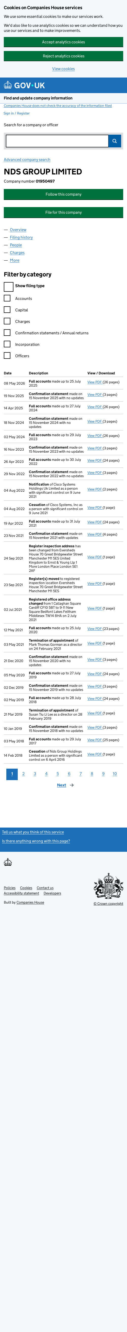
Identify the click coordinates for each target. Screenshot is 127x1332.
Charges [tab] (17, 252)
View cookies (63, 68)
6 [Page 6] (69, 773)
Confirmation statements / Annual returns (46, 334)
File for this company (63, 212)
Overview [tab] (18, 229)
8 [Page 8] (92, 773)
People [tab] (16, 245)
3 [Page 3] (35, 773)
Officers (16, 356)
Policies (9, 887)
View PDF (95, 382)
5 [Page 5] (58, 773)
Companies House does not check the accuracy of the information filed (58, 105)
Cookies (26, 887)
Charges (17, 322)
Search (114, 141)
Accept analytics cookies (63, 42)
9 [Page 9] (103, 773)
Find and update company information (38, 98)
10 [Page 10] (115, 773)
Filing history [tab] (21, 237)
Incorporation (22, 345)
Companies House (30, 902)
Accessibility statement (21, 893)
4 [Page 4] (46, 773)
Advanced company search (27, 159)
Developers (52, 893)
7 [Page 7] (81, 773)
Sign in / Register (17, 113)
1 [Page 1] (12, 773)
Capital (16, 311)
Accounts (18, 299)
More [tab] (14, 260)
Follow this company (63, 194)
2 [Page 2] (23, 773)
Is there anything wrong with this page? (36, 841)
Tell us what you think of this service (33, 832)
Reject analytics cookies (63, 56)
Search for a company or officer (31, 124)
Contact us (45, 887)
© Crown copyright (108, 903)
